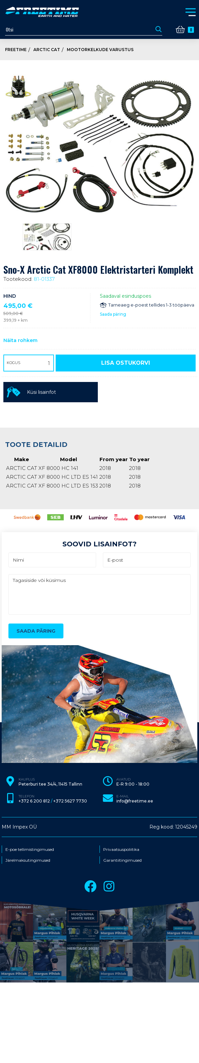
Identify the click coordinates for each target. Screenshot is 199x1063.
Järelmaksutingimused (27, 860)
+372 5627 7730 (70, 801)
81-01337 (44, 279)
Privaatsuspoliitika (121, 849)
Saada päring (113, 314)
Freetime (16, 49)
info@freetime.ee (134, 801)
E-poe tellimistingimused (29, 849)
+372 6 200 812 (34, 801)
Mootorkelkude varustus (100, 49)
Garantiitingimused (122, 860)
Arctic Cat (46, 49)
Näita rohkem (20, 340)
